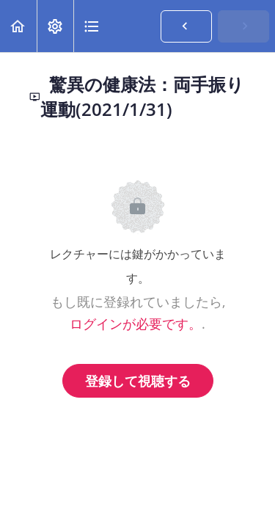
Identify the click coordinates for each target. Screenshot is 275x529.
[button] (18, 26)
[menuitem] (55, 26)
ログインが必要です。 (136, 323)
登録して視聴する (138, 381)
